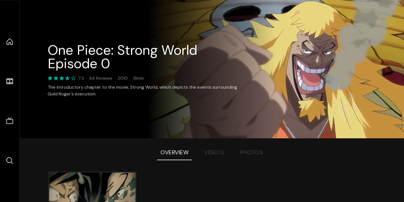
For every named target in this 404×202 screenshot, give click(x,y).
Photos (251, 152)
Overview (174, 152)
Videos (214, 152)
